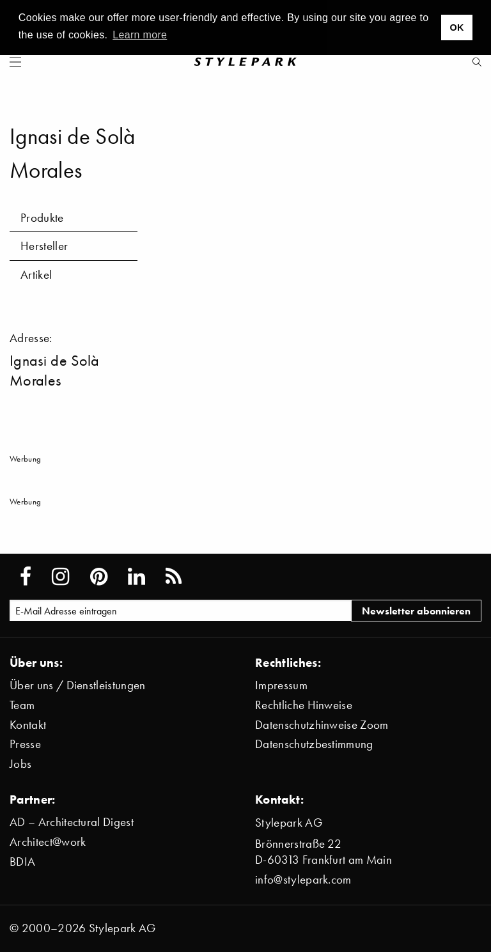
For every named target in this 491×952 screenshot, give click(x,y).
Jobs (20, 763)
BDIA (22, 861)
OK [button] (456, 27)
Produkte (42, 217)
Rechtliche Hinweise (303, 705)
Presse (25, 744)
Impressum (281, 685)
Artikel (36, 274)
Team (22, 705)
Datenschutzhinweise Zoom (322, 724)
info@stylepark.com (303, 879)
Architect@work (48, 841)
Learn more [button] (140, 34)
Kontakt (28, 724)
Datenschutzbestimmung (314, 744)
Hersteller (44, 245)
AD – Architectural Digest (72, 822)
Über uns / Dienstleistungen (78, 685)
